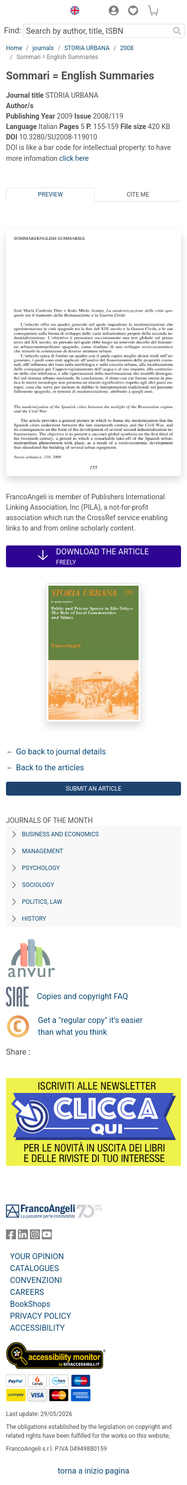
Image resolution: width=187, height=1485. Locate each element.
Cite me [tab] (138, 194)
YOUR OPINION (37, 1256)
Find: (12, 30)
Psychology (41, 868)
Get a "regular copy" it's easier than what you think (90, 1026)
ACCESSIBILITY (37, 1328)
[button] (72, 12)
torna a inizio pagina (93, 1471)
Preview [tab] (50, 194)
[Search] (177, 31)
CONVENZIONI (36, 1280)
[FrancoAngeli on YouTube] (47, 1236)
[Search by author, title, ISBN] (96, 31)
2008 (127, 48)
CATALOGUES (34, 1268)
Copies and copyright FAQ (82, 996)
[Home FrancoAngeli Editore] (33, 12)
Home (14, 48)
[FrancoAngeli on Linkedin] (23, 1236)
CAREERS (27, 1292)
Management (42, 851)
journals (43, 48)
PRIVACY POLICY (40, 1316)
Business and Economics (60, 834)
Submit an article (94, 788)
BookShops (30, 1304)
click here (74, 158)
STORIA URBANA (87, 48)
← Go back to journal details (56, 751)
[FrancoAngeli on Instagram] (35, 1236)
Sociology (38, 884)
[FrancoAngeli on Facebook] (11, 1236)
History (34, 918)
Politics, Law (42, 901)
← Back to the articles (45, 767)
